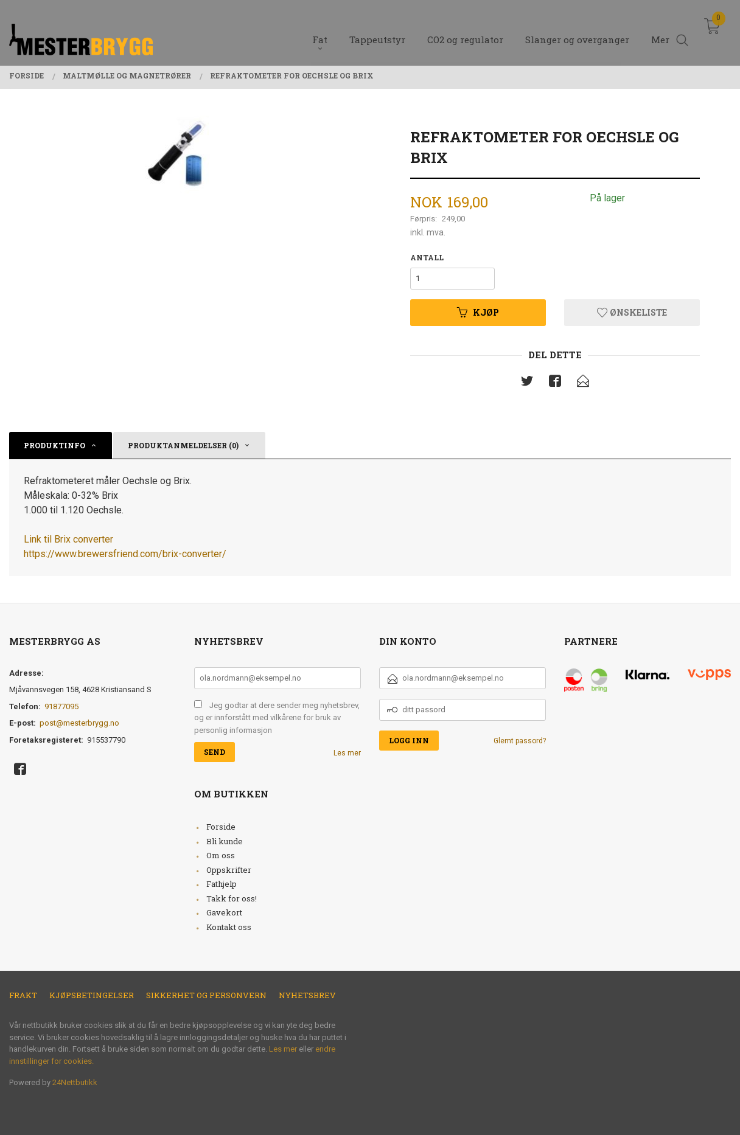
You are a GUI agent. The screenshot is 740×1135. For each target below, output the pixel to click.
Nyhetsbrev (307, 995)
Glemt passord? (520, 741)
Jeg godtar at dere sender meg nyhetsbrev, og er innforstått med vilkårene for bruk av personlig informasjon (277, 718)
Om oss (220, 855)
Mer (660, 31)
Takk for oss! (231, 898)
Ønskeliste (632, 312)
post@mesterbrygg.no (79, 722)
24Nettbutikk (74, 1082)
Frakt (23, 995)
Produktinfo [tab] (54, 445)
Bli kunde (224, 841)
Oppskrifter (228, 869)
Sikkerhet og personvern (206, 995)
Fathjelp (221, 883)
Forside (221, 826)
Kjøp (478, 312)
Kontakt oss (228, 927)
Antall (427, 257)
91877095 (61, 706)
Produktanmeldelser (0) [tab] (183, 445)
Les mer (347, 753)
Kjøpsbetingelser (91, 995)
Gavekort (224, 912)
